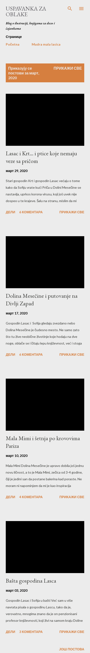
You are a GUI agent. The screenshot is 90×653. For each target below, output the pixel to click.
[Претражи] (70, 8)
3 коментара (31, 632)
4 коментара (31, 497)
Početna (12, 44)
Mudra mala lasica (46, 44)
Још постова (71, 649)
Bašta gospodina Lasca (31, 580)
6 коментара (31, 212)
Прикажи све (68, 68)
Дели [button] (10, 212)
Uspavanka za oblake (26, 11)
